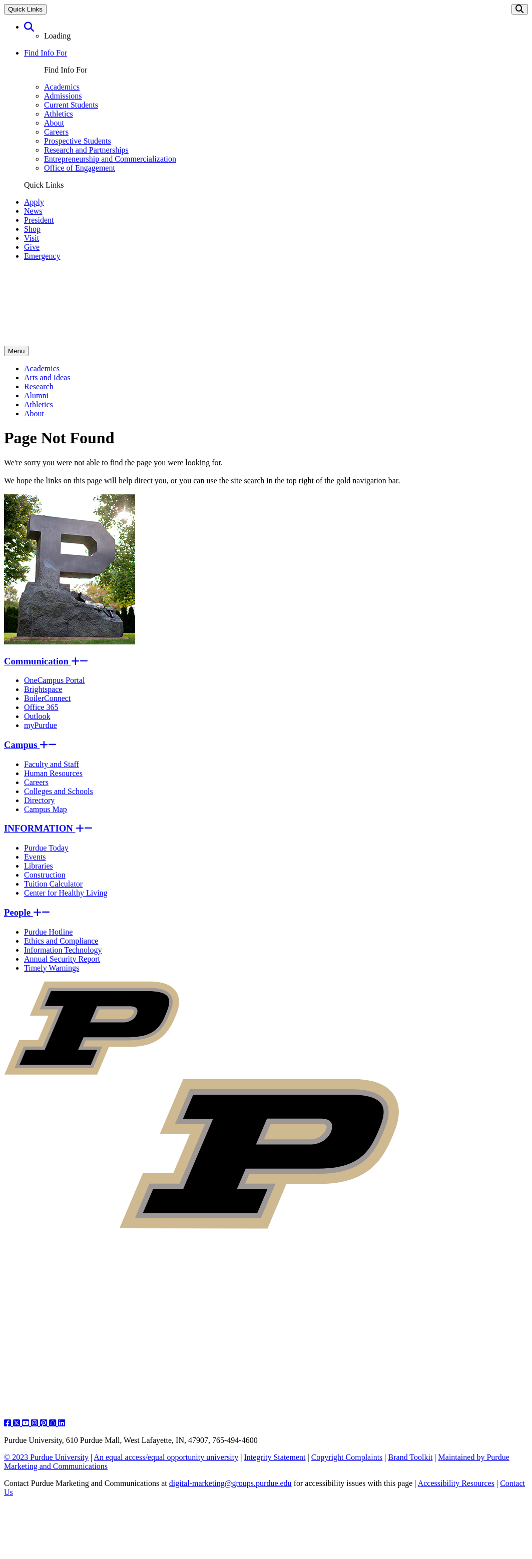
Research (39, 386)
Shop (32, 229)
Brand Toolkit (410, 1457)
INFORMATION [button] (48, 828)
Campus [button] (30, 744)
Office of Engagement (79, 168)
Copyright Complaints (347, 1457)
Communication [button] (46, 661)
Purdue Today (46, 848)
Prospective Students (77, 141)
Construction (45, 875)
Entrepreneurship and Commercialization (110, 159)
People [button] (27, 912)
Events (35, 857)
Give (32, 247)
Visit (31, 238)
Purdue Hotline (48, 932)
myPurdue (40, 725)
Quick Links (25, 9)
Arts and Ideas (47, 377)
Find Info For (45, 53)
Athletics (58, 114)
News (33, 211)
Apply (34, 202)
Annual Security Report (62, 959)
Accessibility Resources (456, 1483)
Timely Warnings (51, 968)
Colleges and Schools (58, 791)
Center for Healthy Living (66, 893)
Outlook (37, 716)
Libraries (38, 866)
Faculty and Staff (51, 764)
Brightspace (43, 689)
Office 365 (41, 707)
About (54, 123)
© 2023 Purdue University (46, 1457)
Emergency (42, 256)
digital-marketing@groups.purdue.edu (230, 1483)
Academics (62, 87)
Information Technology (63, 950)
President (39, 220)
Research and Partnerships (86, 150)
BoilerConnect (47, 698)
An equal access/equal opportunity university (166, 1457)
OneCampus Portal (54, 680)
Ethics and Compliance (61, 941)
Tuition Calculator (53, 884)
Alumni (36, 395)
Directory (39, 800)
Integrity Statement (274, 1457)
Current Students (71, 105)
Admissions (63, 96)
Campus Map (45, 809)
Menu (16, 351)
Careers (56, 132)
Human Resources (53, 773)
